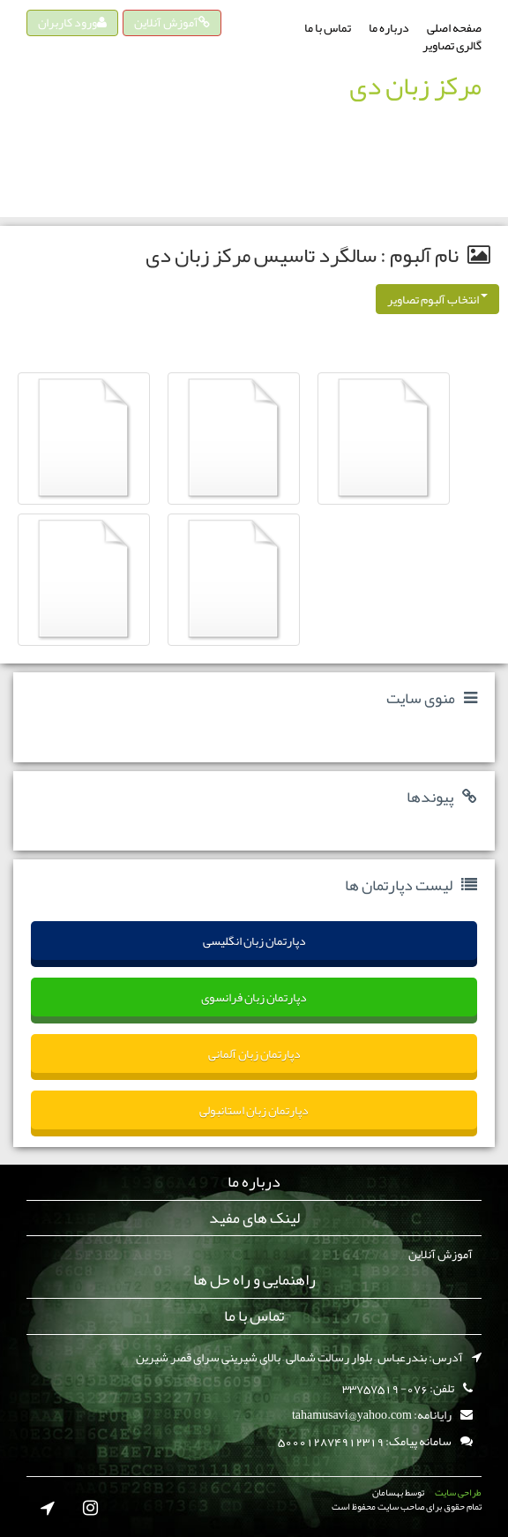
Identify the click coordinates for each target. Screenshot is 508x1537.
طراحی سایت (458, 1492)
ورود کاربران (72, 22)
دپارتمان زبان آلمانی (254, 1053)
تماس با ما (327, 27)
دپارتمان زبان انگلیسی (254, 940)
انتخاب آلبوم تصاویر (437, 299)
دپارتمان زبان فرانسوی (254, 997)
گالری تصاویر (452, 45)
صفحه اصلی (454, 27)
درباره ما (389, 27)
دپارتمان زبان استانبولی (254, 1110)
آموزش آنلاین (172, 22)
